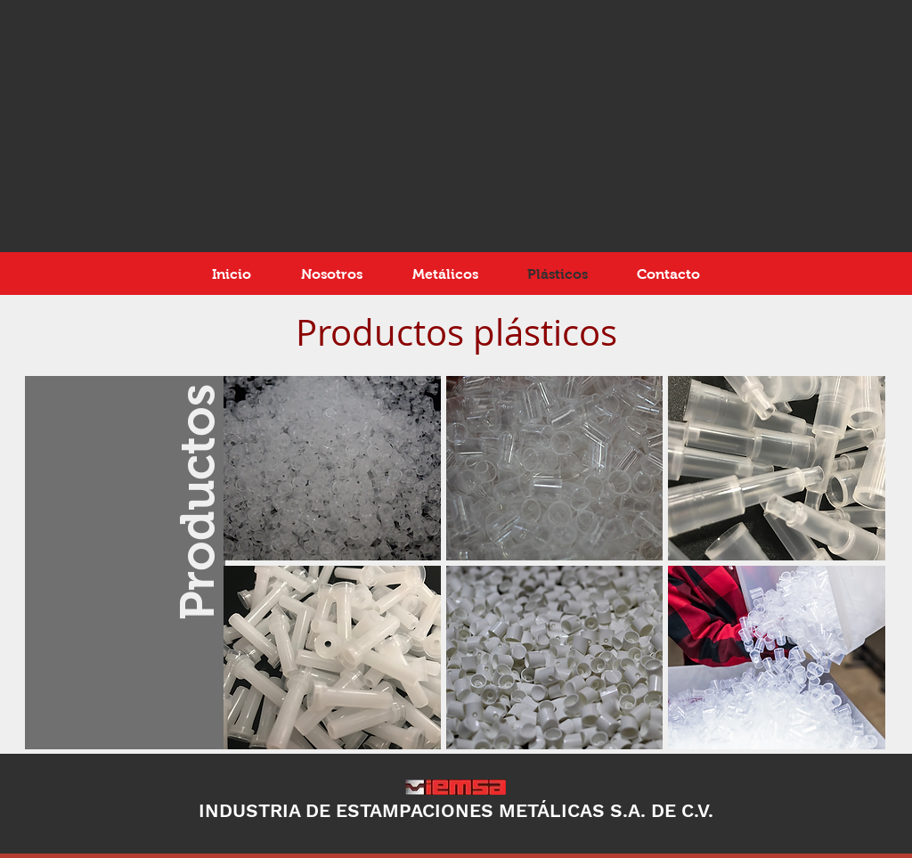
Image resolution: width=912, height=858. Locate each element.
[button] (332, 468)
